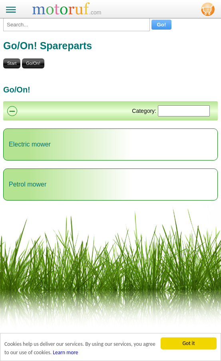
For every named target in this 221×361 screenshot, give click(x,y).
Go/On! (33, 63)
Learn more (65, 352)
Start (11, 63)
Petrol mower (27, 184)
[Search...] (76, 24)
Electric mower (30, 144)
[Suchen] (184, 110)
